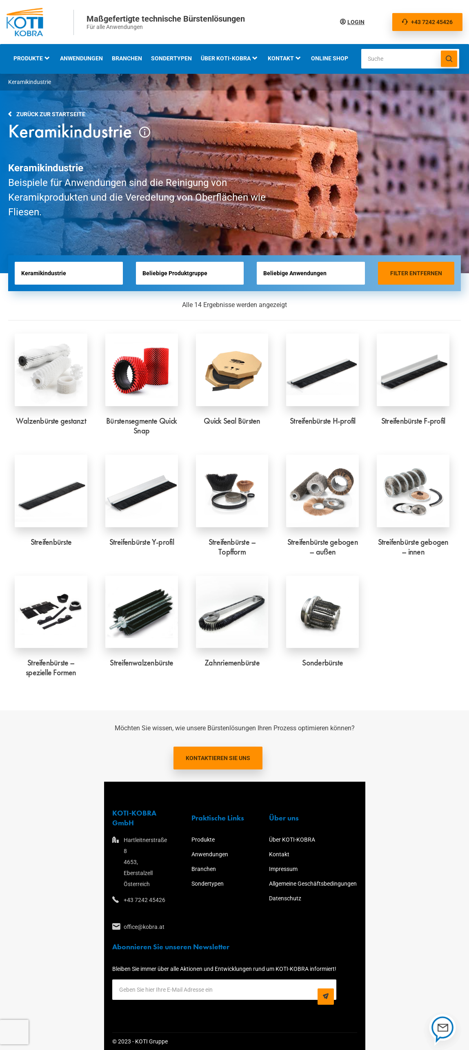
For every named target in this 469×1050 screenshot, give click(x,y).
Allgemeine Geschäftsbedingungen (313, 883)
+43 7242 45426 (427, 22)
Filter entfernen (416, 273)
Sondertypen (171, 58)
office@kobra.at (144, 927)
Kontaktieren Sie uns (218, 758)
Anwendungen (81, 58)
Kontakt (281, 58)
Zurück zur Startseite (50, 114)
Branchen (127, 58)
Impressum (283, 869)
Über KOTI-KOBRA (226, 58)
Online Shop (329, 58)
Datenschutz (285, 898)
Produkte (28, 58)
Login (356, 22)
